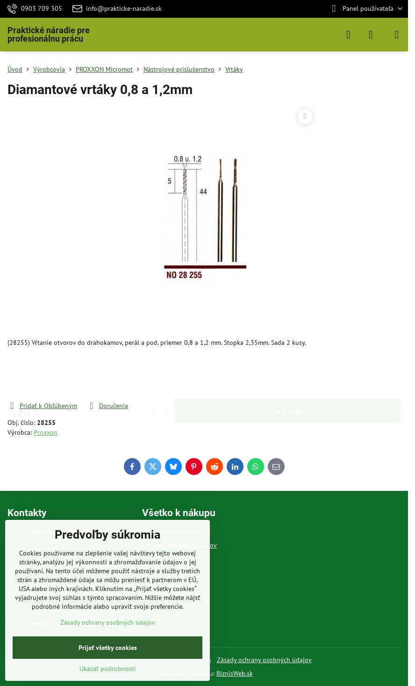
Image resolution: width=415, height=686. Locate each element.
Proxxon (45, 432)
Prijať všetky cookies (108, 647)
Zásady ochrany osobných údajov (264, 660)
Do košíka (288, 374)
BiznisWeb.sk (234, 673)
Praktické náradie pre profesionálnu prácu (48, 34)
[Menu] (397, 34)
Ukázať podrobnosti (107, 668)
